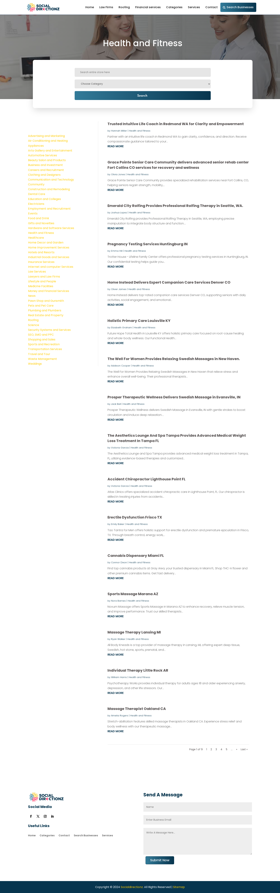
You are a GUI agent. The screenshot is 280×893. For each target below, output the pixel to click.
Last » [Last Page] (244, 749)
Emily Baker (117, 524)
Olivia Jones (118, 174)
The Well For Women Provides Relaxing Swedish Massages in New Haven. (174, 358)
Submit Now (159, 860)
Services (194, 7)
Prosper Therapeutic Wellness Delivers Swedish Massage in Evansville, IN (174, 397)
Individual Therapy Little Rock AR (138, 670)
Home (89, 7)
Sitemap (179, 887)
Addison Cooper (120, 365)
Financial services (148, 7)
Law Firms (106, 7)
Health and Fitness (139, 130)
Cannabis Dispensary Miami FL (136, 555)
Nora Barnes (118, 600)
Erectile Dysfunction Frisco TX (135, 517)
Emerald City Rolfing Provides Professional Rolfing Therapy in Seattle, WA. (175, 205)
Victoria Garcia (120, 447)
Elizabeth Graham (121, 327)
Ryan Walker (118, 639)
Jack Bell (116, 404)
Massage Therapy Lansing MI (134, 632)
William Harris (119, 677)
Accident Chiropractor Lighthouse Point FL (147, 479)
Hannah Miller (119, 130)
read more (116, 146)
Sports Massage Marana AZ (133, 593)
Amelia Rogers (119, 715)
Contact (211, 7)
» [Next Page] (236, 749)
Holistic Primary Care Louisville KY (139, 320)
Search (142, 95)
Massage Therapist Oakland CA (137, 708)
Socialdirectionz (131, 887)
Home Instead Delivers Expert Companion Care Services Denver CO (169, 282)
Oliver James (118, 289)
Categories (174, 7)
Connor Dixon (119, 562)
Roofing (124, 7)
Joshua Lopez (119, 212)
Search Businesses (240, 7)
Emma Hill (116, 251)
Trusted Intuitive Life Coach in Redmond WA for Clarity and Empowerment (176, 123)
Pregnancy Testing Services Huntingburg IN (148, 244)
